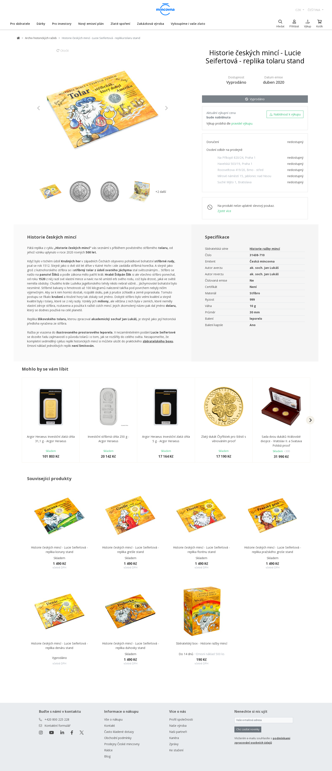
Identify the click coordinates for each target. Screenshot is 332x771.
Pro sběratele (20, 24)
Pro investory (62, 24)
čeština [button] (314, 10)
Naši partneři (178, 732)
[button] (47, 108)
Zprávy (173, 744)
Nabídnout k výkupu (285, 114)
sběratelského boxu (158, 341)
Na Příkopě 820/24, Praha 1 (236, 158)
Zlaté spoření (120, 24)
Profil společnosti (181, 719)
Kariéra (174, 738)
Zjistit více (224, 211)
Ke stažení (176, 750)
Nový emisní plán (91, 24)
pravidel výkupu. (242, 123)
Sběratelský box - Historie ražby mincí (201, 643)
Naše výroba (178, 726)
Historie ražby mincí (265, 249)
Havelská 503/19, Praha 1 (234, 164)
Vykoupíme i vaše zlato (188, 24)
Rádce (108, 750)
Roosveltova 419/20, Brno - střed (240, 170)
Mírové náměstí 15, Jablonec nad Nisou (244, 176)
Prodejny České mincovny (122, 744)
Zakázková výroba (150, 24)
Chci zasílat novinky (247, 729)
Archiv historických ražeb (41, 38)
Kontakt (109, 726)
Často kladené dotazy (119, 732)
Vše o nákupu (113, 719)
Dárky (41, 24)
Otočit (63, 52)
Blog (107, 756)
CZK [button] (298, 10)
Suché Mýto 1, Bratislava (234, 182)
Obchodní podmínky (117, 738)
